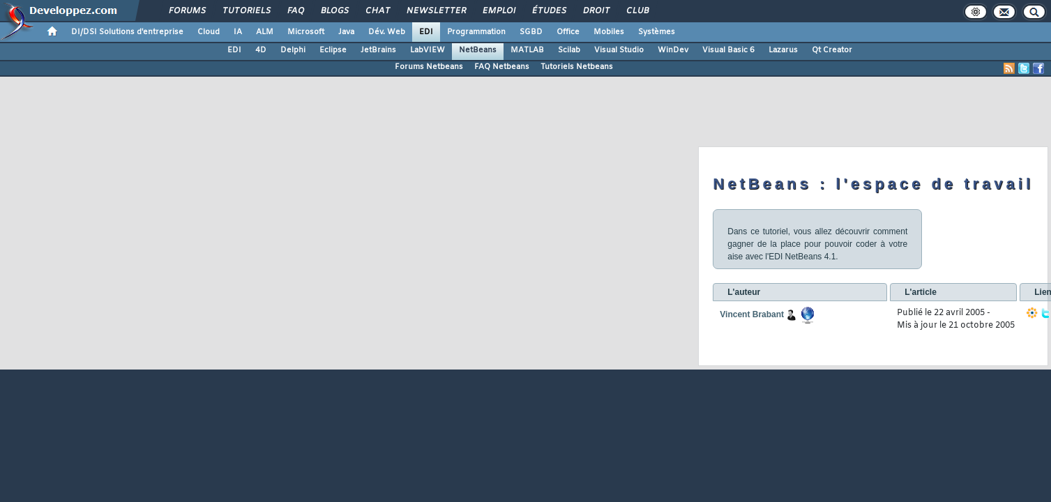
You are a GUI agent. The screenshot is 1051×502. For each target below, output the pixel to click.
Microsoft (305, 32)
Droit (595, 11)
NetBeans (478, 50)
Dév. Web (386, 32)
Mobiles (608, 32)
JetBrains (378, 50)
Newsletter (435, 11)
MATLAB (527, 50)
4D (260, 50)
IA (238, 32)
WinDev (673, 50)
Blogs (334, 11)
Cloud (208, 32)
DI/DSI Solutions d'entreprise (127, 32)
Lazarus (783, 50)
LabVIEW (427, 50)
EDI (426, 32)
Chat (377, 11)
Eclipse (333, 50)
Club (636, 11)
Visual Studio (619, 50)
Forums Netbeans (429, 67)
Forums (186, 11)
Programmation (476, 32)
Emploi (498, 11)
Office (568, 32)
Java (346, 32)
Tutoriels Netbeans (576, 67)
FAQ (295, 11)
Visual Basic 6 (728, 50)
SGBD (531, 32)
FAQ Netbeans (501, 67)
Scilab (569, 50)
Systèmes (656, 32)
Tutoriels (245, 11)
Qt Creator (832, 50)
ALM (264, 32)
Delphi (292, 50)
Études (548, 11)
